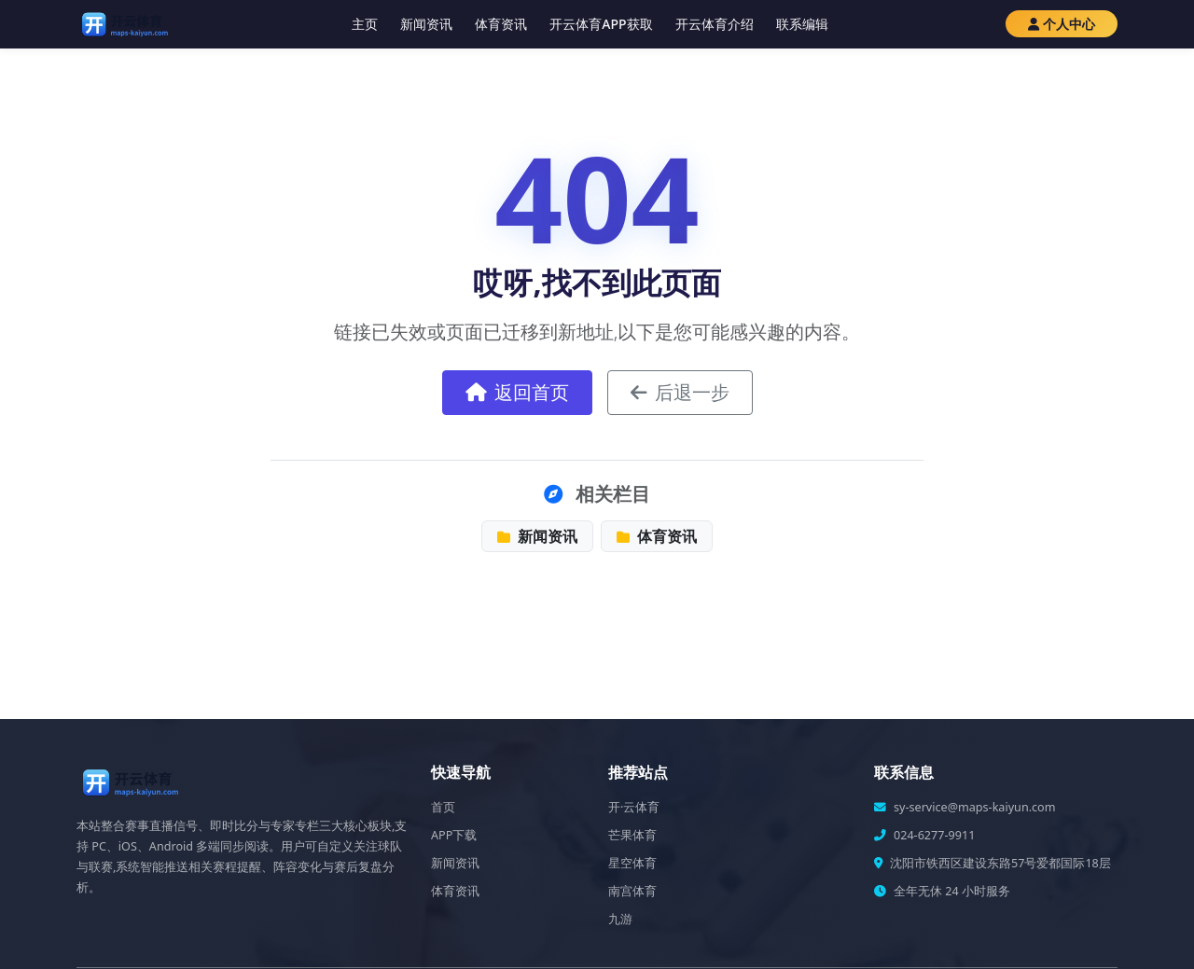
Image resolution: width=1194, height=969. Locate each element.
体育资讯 (501, 24)
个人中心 (1061, 24)
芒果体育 (632, 835)
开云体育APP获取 (600, 24)
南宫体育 (632, 891)
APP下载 (454, 835)
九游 (620, 919)
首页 (443, 807)
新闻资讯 (426, 24)
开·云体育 (633, 807)
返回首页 (517, 392)
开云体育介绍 (714, 24)
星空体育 (632, 863)
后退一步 (680, 392)
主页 (365, 24)
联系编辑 (802, 24)
